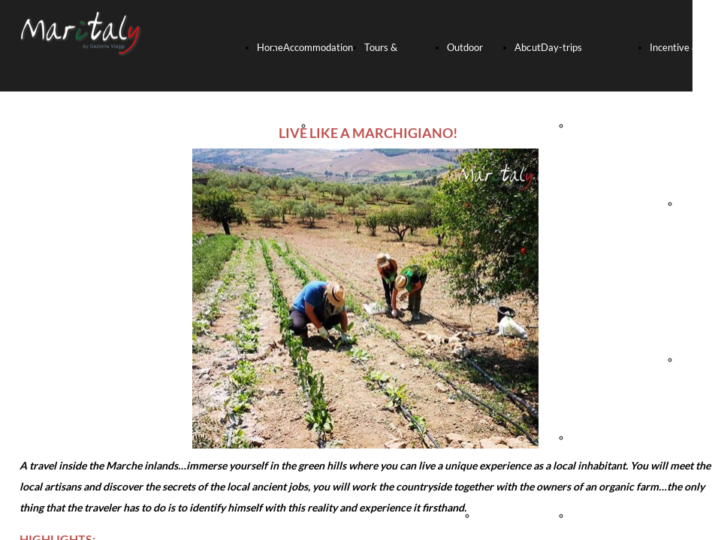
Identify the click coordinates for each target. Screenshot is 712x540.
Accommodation (318, 47)
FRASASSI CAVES (609, 437)
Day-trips (561, 47)
